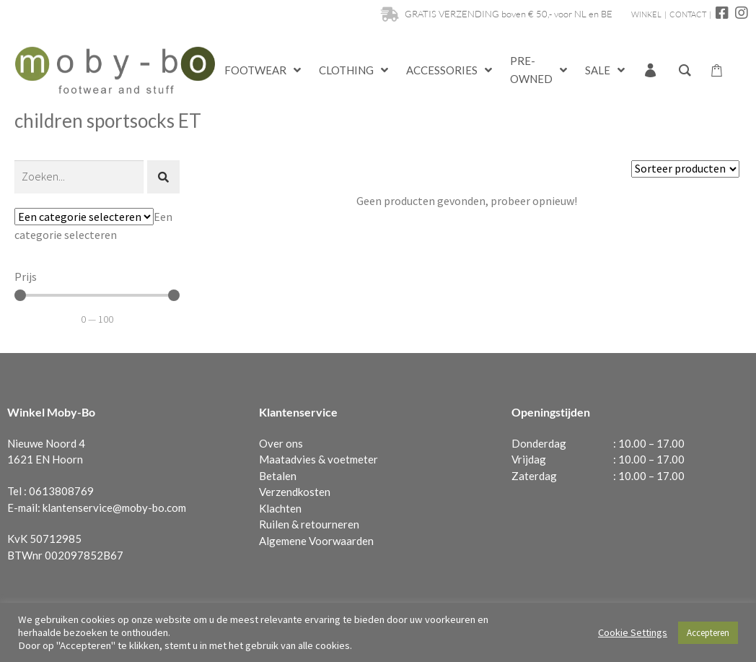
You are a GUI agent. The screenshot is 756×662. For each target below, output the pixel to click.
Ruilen (274, 524)
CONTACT (687, 14)
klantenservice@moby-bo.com (114, 507)
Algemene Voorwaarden (316, 540)
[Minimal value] (97, 295)
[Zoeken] (79, 176)
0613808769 (61, 490)
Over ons (281, 443)
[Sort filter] (685, 169)
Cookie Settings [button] (632, 632)
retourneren (330, 524)
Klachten (280, 508)
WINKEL (646, 14)
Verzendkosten (294, 491)
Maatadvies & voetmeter (318, 459)
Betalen (277, 475)
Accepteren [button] (708, 633)
